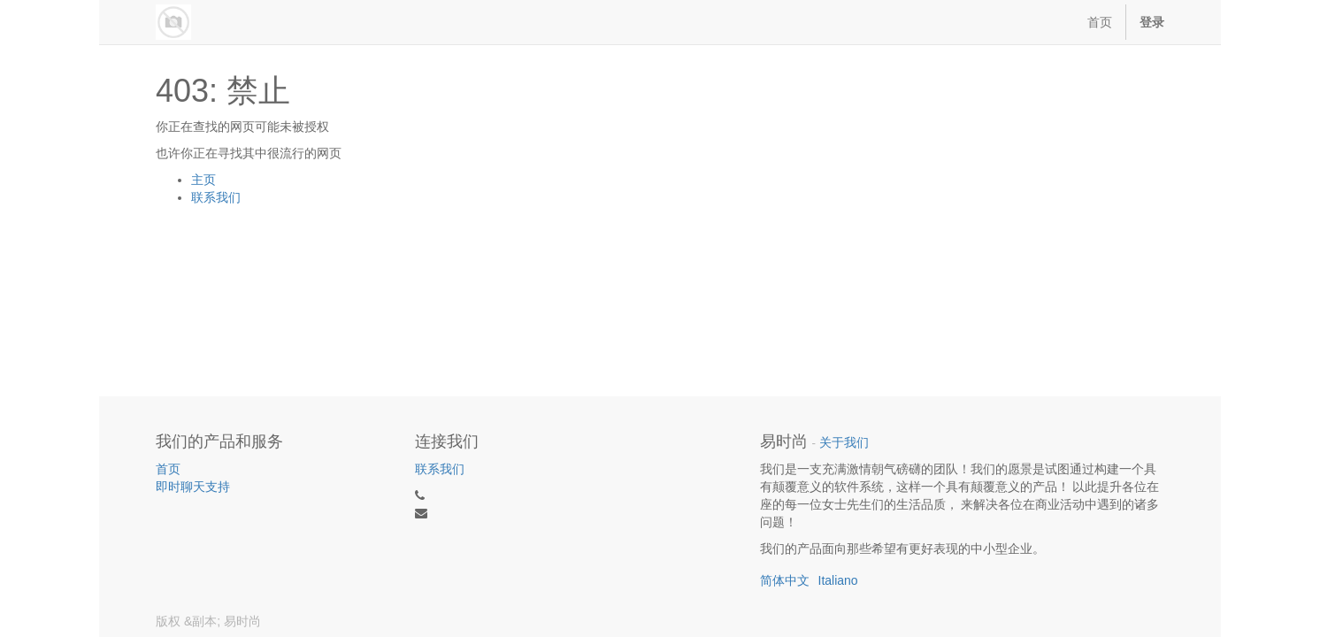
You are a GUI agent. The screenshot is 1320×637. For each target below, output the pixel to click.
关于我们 (844, 442)
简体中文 (785, 580)
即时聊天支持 (193, 487)
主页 (203, 180)
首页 (168, 469)
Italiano (838, 580)
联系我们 (216, 197)
